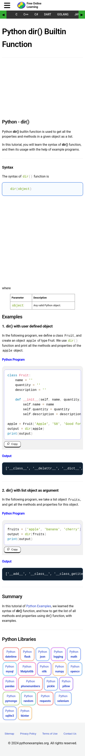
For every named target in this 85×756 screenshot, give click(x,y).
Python (11, 655)
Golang (63, 14)
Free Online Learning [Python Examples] (34, 5)
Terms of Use (49, 734)
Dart (47, 14)
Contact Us (70, 734)
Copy (14, 444)
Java (78, 14)
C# (36, 14)
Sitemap (9, 734)
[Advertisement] (42, 240)
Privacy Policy (28, 734)
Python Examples (38, 607)
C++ (25, 14)
